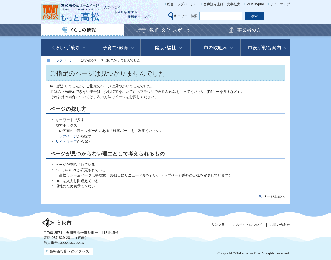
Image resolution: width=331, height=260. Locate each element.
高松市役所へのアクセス (69, 251)
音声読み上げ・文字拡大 (221, 4)
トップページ (63, 60)
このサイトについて (247, 224)
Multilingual (255, 4)
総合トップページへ (182, 4)
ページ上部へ (274, 196)
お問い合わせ (280, 224)
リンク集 (218, 224)
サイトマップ (280, 4)
